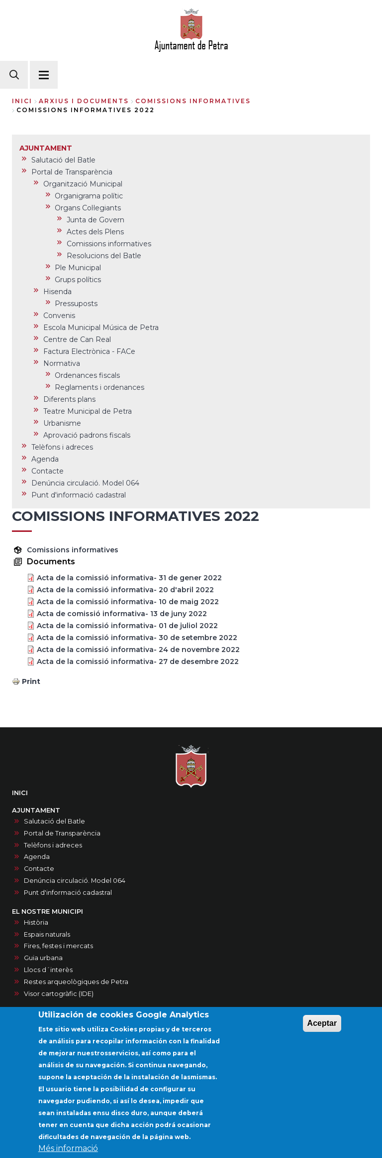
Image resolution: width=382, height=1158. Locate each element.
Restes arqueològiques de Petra (76, 982)
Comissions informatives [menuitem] (109, 243)
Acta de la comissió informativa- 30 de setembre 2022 (137, 637)
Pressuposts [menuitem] (76, 303)
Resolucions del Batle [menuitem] (104, 255)
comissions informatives (193, 101)
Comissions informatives (72, 549)
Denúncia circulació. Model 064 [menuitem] (85, 483)
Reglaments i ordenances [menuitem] (99, 387)
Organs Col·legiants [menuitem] (88, 207)
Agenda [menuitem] (45, 459)
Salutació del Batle (54, 821)
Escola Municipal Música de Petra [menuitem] (101, 327)
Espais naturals (47, 934)
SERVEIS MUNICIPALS (48, 1012)
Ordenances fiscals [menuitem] (87, 375)
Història (36, 922)
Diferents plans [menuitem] (69, 399)
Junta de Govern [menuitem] (95, 219)
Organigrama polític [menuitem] (89, 195)
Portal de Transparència (62, 833)
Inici (22, 101)
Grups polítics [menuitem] (78, 279)
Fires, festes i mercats (58, 946)
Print (31, 681)
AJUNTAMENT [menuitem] (45, 148)
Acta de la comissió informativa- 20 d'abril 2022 (125, 589)
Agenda (37, 856)
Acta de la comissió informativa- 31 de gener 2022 (129, 577)
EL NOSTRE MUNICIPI (47, 911)
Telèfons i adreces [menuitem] (62, 447)
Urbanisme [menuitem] (62, 423)
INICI (20, 793)
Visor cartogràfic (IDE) (59, 993)
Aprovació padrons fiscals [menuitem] (86, 435)
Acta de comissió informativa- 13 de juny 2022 (122, 613)
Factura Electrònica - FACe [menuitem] (89, 351)
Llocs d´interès (48, 970)
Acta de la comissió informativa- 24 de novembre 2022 (138, 649)
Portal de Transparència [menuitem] (71, 171)
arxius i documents (84, 101)
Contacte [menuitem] (47, 471)
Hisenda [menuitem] (57, 291)
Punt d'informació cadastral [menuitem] (78, 495)
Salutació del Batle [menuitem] (63, 160)
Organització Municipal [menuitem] (82, 183)
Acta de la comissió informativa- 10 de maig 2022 (128, 601)
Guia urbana (43, 958)
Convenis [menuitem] (59, 315)
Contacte (39, 868)
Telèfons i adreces (53, 845)
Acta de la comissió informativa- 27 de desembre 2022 (138, 661)
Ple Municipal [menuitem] (78, 267)
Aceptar (322, 1034)
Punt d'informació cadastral (68, 892)
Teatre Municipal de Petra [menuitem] (87, 411)
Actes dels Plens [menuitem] (95, 231)
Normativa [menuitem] (61, 363)
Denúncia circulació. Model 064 (74, 880)
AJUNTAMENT (36, 810)
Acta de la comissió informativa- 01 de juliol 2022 (127, 625)
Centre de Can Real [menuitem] (77, 339)
